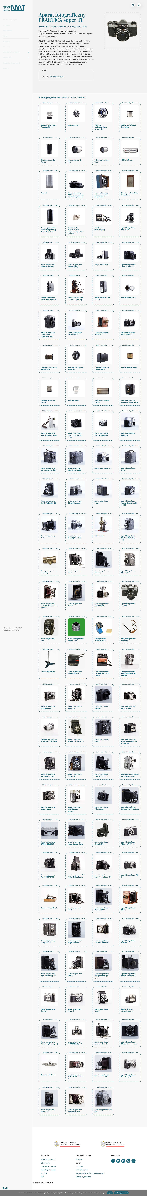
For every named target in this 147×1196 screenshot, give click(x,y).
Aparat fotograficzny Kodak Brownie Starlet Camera (128, 674)
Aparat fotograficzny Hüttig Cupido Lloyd (102, 975)
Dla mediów (45, 1163)
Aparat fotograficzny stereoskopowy (75, 266)
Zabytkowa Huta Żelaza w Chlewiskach (90, 1173)
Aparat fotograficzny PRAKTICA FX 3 (128, 707)
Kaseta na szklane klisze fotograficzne (129, 194)
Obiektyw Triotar (127, 160)
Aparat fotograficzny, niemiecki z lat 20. (102, 1076)
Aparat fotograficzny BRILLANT (128, 572)
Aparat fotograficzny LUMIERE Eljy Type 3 (75, 1043)
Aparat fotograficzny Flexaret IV (75, 775)
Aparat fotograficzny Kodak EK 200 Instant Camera (102, 674)
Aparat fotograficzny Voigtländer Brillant (48, 775)
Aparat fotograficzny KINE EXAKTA (102, 605)
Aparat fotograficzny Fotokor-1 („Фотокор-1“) (49, 1043)
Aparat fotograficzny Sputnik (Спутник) (48, 266)
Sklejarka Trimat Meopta (49, 908)
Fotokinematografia (57, 76)
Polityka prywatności (48, 1170)
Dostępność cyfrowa (48, 1166)
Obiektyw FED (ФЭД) (128, 298)
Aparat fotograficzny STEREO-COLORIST (48, 843)
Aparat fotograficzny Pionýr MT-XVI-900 (48, 876)
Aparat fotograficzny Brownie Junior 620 (75, 469)
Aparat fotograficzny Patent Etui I (48, 1111)
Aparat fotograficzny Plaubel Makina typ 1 (128, 975)
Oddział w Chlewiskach (11, 63)
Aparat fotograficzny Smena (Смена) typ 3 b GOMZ (129, 503)
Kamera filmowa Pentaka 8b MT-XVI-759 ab (130, 775)
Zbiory (8, 36)
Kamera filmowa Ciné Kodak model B (102, 368)
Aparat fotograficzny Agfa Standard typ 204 (48, 975)
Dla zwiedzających (10, 20)
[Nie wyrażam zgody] (144, 1193)
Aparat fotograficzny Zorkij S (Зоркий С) (75, 537)
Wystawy (6, 25)
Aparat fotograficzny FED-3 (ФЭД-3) (75, 334)
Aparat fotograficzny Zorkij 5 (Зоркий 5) (102, 434)
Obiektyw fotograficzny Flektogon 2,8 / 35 (49, 126)
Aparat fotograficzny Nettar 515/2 (102, 843)
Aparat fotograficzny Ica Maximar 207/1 (103, 909)
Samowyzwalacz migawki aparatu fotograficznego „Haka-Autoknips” (76, 231)
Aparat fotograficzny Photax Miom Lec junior (129, 1043)
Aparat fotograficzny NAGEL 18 (75, 707)
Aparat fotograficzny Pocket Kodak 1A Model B (76, 1077)
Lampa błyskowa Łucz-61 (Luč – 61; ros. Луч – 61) (76, 300)
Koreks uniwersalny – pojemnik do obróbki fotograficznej (102, 195)
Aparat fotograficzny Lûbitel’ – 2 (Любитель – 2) (129, 538)
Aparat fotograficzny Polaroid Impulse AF (75, 673)
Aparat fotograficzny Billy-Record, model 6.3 (76, 740)
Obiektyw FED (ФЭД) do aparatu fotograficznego (49, 740)
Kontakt (6, 68)
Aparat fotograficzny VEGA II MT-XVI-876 (128, 843)
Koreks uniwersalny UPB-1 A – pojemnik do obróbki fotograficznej (76, 195)
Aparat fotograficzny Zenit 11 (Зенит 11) (128, 266)
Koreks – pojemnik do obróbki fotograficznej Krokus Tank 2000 (48, 230)
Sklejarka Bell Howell (48, 1075)
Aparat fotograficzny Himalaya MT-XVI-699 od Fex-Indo (129, 741)
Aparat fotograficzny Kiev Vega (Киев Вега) (49, 434)
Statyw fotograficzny (48, 672)
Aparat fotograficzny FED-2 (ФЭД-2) (128, 334)
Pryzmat (44, 193)
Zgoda (110, 1193)
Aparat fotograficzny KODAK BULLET (48, 707)
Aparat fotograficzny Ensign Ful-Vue (48, 942)
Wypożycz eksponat (48, 1159)
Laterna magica (100, 536)
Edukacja (6, 41)
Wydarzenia (7, 31)
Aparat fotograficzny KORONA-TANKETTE (102, 942)
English (5, 1188)
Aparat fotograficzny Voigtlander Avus (75, 942)
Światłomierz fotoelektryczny (100, 229)
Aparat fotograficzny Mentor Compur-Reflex (75, 843)
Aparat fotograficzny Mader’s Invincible (75, 1111)
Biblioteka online (82, 1170)
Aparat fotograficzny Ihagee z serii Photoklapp (130, 808)
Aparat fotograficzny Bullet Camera (102, 808)
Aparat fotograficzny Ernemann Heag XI (102, 1043)
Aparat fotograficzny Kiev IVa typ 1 (128, 1076)
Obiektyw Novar (73, 125)
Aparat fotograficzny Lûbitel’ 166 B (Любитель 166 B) (48, 334)
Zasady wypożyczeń (83, 1177)
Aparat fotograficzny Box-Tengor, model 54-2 (49, 469)
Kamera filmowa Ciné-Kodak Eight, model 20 (48, 299)
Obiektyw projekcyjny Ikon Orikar (128, 126)
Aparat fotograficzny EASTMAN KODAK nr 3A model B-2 (49, 606)
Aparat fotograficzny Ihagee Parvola (48, 808)
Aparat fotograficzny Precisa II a (128, 229)
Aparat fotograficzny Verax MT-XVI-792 (102, 775)
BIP (42, 1177)
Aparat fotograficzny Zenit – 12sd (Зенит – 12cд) (75, 435)
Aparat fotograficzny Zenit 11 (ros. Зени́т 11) (103, 876)
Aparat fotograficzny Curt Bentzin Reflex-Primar (76, 876)
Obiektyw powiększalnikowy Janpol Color (101, 127)
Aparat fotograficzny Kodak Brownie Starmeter (75, 809)
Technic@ (6, 47)
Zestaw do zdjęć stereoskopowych (127, 1010)
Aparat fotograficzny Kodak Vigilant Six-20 (48, 502)
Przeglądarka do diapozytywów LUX (101, 640)
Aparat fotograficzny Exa (103, 468)
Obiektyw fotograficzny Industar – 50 (76, 640)
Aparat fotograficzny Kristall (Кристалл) (75, 502)
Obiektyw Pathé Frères (129, 367)
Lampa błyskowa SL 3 (102, 265)
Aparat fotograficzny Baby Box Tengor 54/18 (129, 401)
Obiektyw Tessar (73, 400)
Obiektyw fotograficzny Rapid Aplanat (49, 368)
